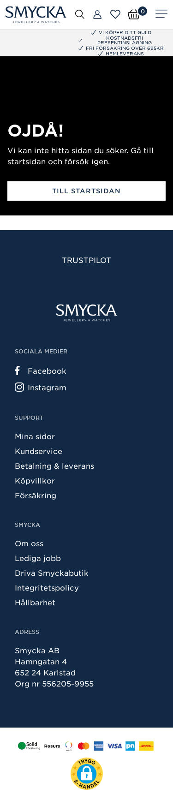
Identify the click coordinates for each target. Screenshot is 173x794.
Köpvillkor (35, 480)
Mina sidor (35, 436)
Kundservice (38, 450)
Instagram (40, 387)
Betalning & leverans (54, 465)
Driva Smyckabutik (52, 572)
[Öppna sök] (79, 13)
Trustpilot (86, 259)
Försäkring (35, 495)
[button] (87, 774)
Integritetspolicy (47, 587)
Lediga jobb (38, 557)
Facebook (40, 370)
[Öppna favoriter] (115, 14)
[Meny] (161, 14)
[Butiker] (97, 14)
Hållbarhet (35, 602)
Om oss (29, 543)
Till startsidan (86, 191)
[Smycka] (36, 15)
